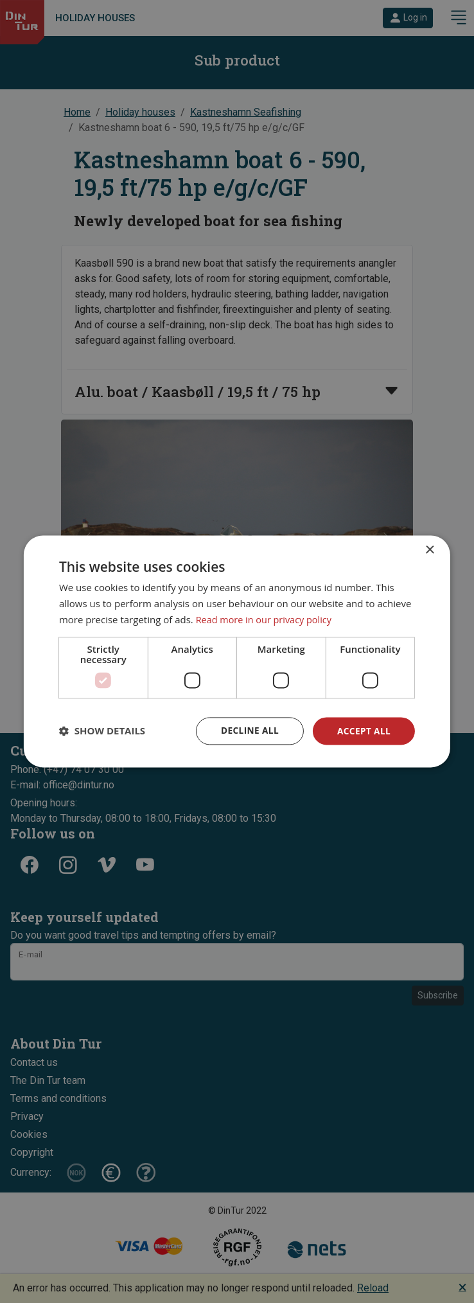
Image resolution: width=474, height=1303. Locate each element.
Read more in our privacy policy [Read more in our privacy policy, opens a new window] (266, 619)
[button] (102, 731)
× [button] (429, 550)
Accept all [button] (363, 730)
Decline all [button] (247, 730)
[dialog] (237, 651)
